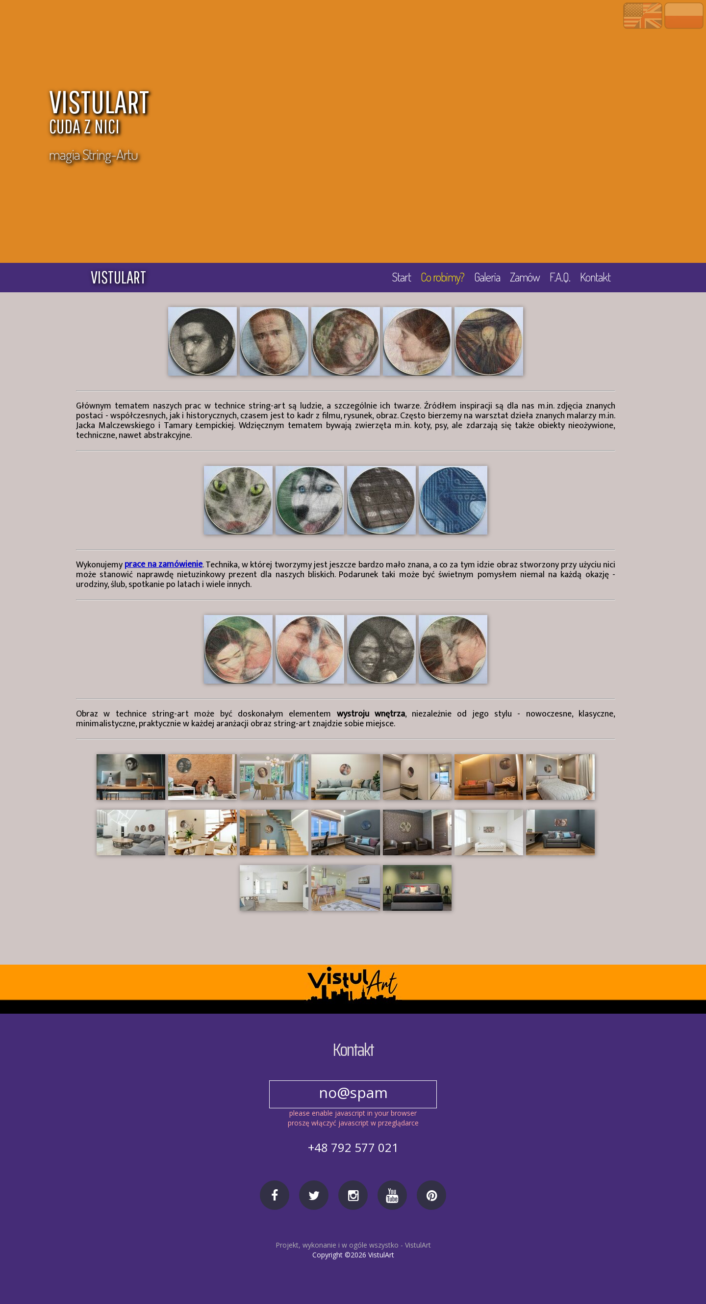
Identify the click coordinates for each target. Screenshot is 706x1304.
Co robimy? (442, 276)
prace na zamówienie (163, 565)
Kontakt (595, 276)
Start (401, 276)
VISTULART (311, 113)
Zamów (525, 276)
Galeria (487, 276)
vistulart (118, 277)
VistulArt (418, 1245)
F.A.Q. (560, 276)
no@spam (353, 1092)
